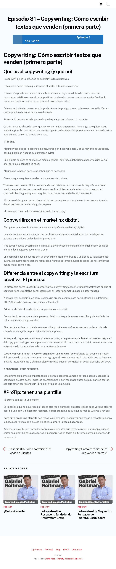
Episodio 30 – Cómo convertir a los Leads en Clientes (30, 451)
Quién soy (37, 549)
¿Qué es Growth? (14, 511)
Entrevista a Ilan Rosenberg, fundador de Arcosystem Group (55, 514)
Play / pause (17, 39)
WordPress (50, 559)
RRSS (66, 549)
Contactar (77, 549)
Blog (58, 549)
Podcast (7, 507)
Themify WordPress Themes (69, 559)
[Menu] (108, 4)
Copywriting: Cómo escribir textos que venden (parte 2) (86, 451)
